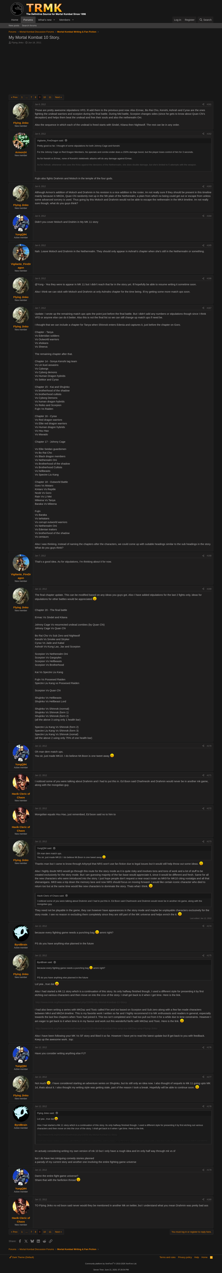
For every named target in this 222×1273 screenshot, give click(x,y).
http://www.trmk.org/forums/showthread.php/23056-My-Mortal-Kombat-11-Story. (81, 1002)
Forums (28, 19)
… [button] (26, 97)
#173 (209, 841)
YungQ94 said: (44, 848)
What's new (45, 19)
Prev (15, 97)
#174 (209, 926)
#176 (209, 1047)
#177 (209, 1077)
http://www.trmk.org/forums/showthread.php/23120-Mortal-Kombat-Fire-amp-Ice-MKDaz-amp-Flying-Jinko (96, 1028)
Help (196, 1257)
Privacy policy (185, 1257)
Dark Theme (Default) (21, 1257)
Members (64, 19)
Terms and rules (168, 1257)
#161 (209, 104)
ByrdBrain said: (44, 962)
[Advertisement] (111, 70)
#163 (209, 186)
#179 (209, 1170)
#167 (209, 308)
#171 (209, 775)
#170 (209, 746)
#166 (209, 278)
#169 (209, 589)
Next (57, 97)
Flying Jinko (18, 42)
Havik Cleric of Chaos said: (50, 895)
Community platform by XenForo (111, 1264)
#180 (209, 1199)
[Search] (205, 20)
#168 (209, 556)
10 (44, 97)
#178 (209, 1106)
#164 (209, 216)
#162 (209, 134)
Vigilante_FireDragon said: (50, 140)
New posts (14, 25)
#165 (209, 245)
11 (50, 97)
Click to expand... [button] (123, 168)
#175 (209, 955)
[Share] (203, 105)
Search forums (29, 25)
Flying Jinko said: (45, 1113)
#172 (209, 808)
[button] (54, 20)
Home (14, 19)
